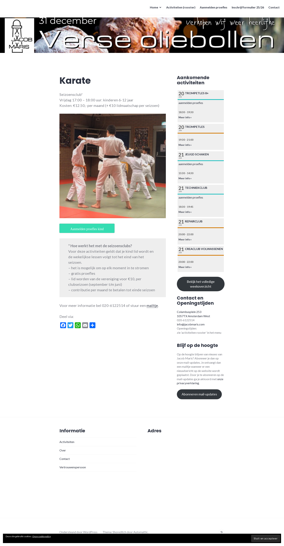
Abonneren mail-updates (199, 394)
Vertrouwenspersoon (72, 467)
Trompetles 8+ (197, 93)
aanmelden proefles (191, 102)
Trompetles (195, 126)
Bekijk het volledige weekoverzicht (201, 284)
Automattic (140, 532)
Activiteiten (66, 442)
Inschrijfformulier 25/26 (247, 8)
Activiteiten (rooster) (179, 8)
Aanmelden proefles (212, 8)
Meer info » (185, 117)
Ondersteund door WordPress (78, 532)
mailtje (152, 305)
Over (62, 450)
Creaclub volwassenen (204, 249)
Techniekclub (196, 187)
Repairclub (194, 221)
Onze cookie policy (41, 536)
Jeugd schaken (197, 154)
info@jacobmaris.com (191, 324)
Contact (272, 8)
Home (153, 8)
